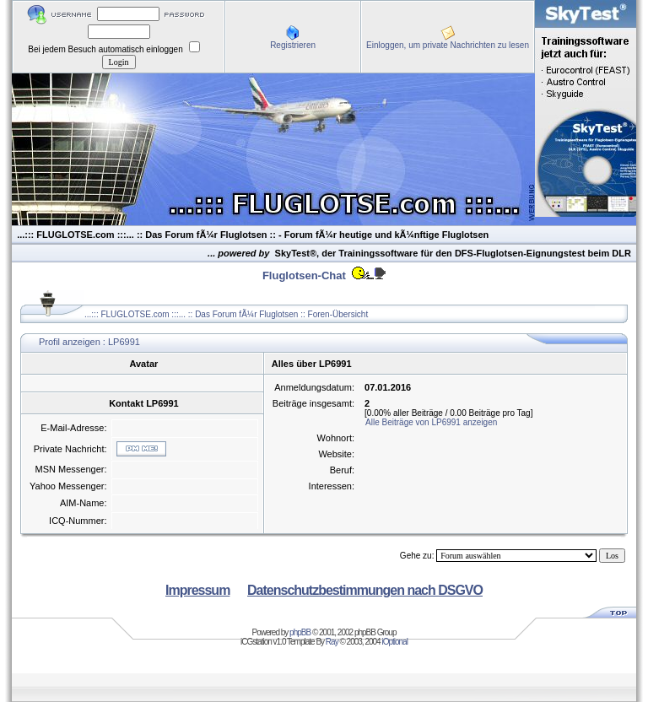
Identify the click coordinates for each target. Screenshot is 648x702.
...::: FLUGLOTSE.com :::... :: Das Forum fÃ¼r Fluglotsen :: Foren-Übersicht (226, 314)
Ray (332, 641)
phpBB (299, 632)
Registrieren (293, 45)
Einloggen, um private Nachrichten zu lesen (447, 45)
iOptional (394, 641)
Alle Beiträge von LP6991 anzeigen (431, 422)
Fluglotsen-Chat (304, 275)
